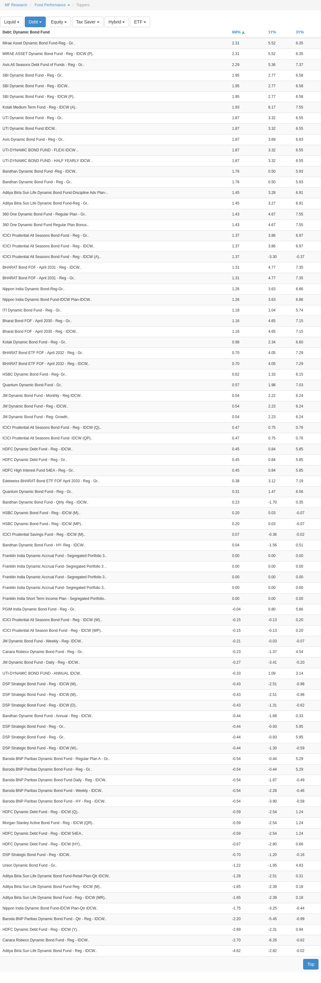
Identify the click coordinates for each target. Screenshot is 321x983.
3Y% (300, 32)
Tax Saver (87, 21)
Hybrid (116, 21)
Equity (59, 21)
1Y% (272, 32)
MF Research (16, 5)
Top (310, 964)
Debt (35, 21)
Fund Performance (52, 5)
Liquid (11, 21)
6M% (238, 32)
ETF (140, 21)
